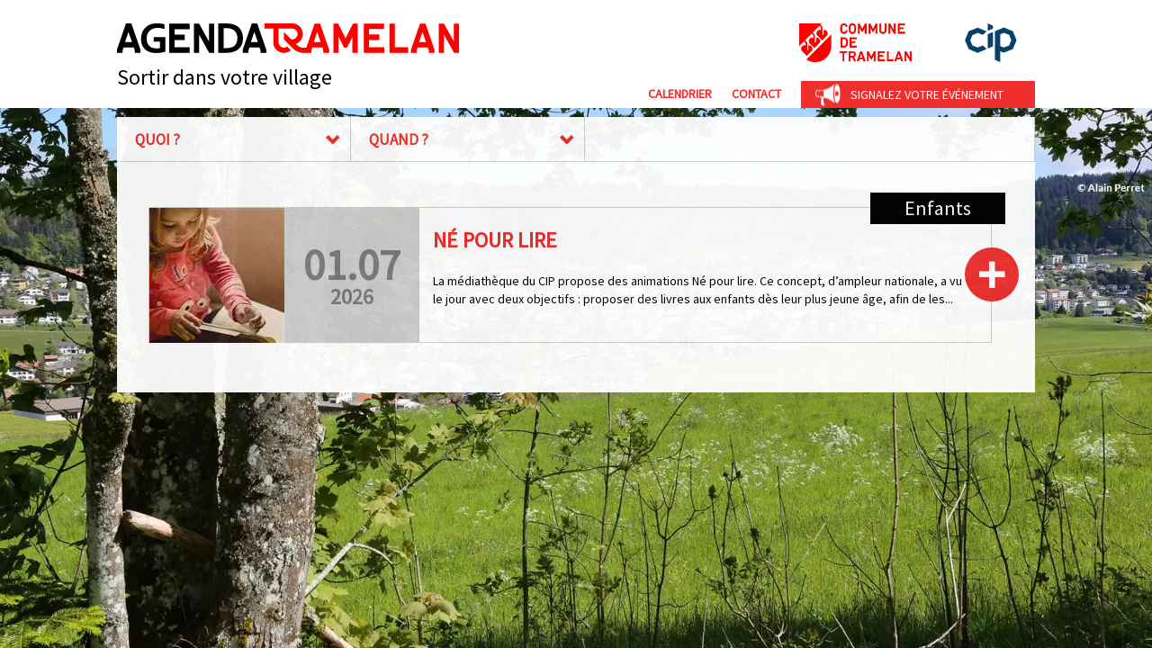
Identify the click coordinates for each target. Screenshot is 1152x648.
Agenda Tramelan (288, 38)
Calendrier (680, 94)
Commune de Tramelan (855, 42)
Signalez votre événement (927, 94)
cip (991, 42)
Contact (756, 94)
